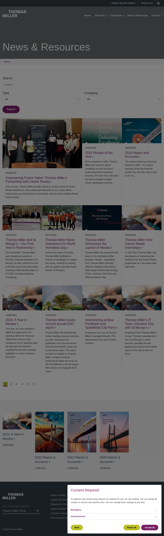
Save (76, 527)
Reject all (131, 527)
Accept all (150, 527)
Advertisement (78, 516)
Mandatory (76, 510)
